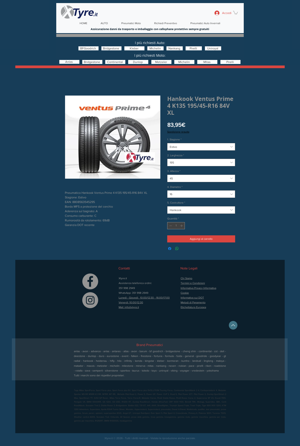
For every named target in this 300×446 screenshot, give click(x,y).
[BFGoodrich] (88, 48)
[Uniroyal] (213, 48)
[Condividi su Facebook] (169, 248)
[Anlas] (69, 62)
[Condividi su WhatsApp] (177, 248)
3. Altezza (173, 171)
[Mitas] (207, 62)
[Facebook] (90, 281)
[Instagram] (90, 300)
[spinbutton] (176, 225)
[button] (235, 13)
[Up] (233, 325)
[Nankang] (174, 48)
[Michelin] (155, 48)
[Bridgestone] (111, 48)
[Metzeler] (161, 62)
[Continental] (115, 62)
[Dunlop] (138, 62)
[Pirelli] (194, 48)
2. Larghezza (175, 155)
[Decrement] (170, 225)
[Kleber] (134, 48)
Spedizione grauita (178, 131)
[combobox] (201, 147)
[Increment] (181, 225)
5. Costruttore (176, 202)
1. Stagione (174, 139)
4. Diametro (175, 186)
